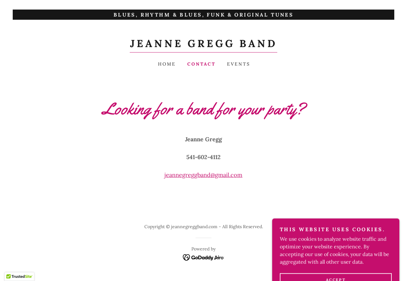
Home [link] (167, 64)
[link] (203, 45)
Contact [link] (201, 64)
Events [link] (238, 64)
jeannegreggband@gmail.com (203, 175)
